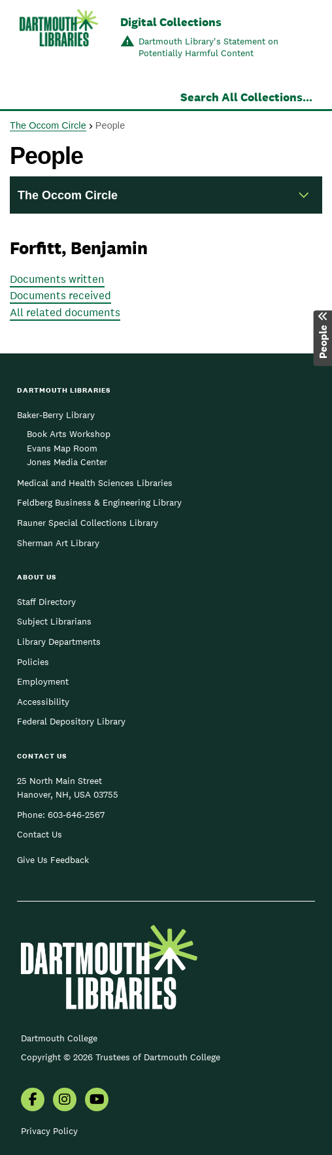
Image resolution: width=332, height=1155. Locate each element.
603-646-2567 (76, 815)
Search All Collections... (246, 97)
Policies (33, 662)
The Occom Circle (48, 125)
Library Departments (59, 641)
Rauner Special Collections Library (87, 523)
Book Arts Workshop (68, 434)
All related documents (65, 312)
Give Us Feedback (53, 860)
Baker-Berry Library (56, 415)
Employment (43, 681)
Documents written (57, 279)
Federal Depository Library (71, 721)
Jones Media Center (67, 462)
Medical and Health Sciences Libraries (95, 483)
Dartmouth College (59, 1038)
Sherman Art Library (58, 543)
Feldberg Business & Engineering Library (99, 502)
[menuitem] (32, 1101)
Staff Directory (46, 602)
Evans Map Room (62, 448)
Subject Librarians (54, 621)
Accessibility (43, 702)
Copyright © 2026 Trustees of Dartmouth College (120, 1057)
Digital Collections (171, 21)
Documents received (60, 295)
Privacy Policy (49, 1131)
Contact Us (39, 834)
